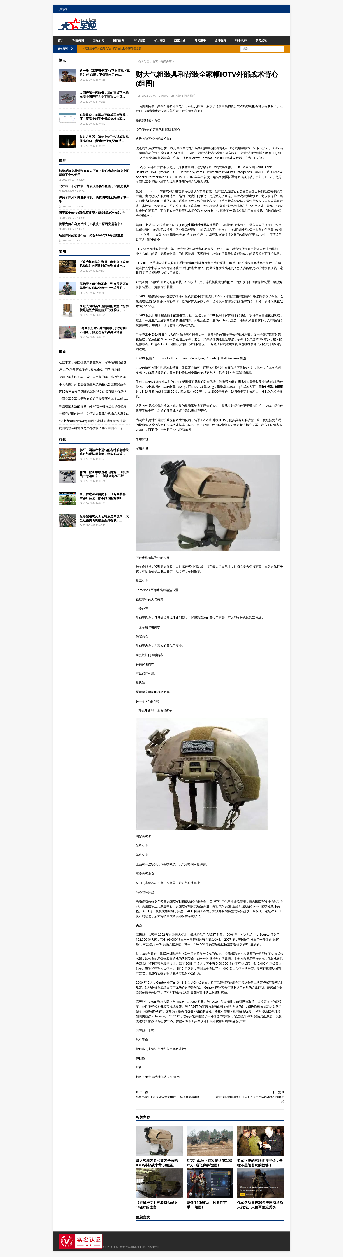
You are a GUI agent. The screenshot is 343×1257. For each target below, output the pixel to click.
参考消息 (270, 40)
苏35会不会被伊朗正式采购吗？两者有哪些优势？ (93, 392)
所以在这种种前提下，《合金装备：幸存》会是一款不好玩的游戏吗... (104, 496)
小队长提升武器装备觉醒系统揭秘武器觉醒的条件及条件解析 (100, 384)
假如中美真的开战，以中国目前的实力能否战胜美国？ (95, 377)
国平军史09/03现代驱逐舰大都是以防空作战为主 (92, 213)
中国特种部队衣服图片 (163, 1077)
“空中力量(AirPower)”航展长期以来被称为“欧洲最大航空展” (99, 421)
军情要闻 (79, 40)
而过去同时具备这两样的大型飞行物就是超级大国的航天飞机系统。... (104, 308)
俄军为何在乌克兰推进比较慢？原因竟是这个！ (91, 224)
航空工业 (185, 40)
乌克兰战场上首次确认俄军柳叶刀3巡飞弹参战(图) (209, 1163)
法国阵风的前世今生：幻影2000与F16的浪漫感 (91, 235)
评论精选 (142, 40)
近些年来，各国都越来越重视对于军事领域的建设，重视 (97, 363)
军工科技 (164, 40)
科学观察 (249, 40)
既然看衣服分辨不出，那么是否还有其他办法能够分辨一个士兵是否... (104, 286)
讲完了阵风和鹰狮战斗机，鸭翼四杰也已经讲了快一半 (94, 200)
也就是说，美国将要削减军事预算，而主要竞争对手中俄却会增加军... (104, 117)
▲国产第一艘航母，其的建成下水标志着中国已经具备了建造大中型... (104, 95)
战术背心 (174, 130)
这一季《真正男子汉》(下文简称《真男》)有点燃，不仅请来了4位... (105, 73)
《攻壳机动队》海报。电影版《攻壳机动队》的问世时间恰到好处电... (104, 264)
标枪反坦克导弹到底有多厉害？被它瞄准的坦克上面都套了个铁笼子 (94, 173)
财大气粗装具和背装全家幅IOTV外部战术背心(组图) (157, 1163)
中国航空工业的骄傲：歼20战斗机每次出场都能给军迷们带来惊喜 (103, 406)
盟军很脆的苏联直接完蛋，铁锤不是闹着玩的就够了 (260, 1163)
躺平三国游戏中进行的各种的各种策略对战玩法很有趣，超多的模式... (104, 452)
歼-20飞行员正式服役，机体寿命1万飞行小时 (89, 370)
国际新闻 (100, 40)
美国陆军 (228, 177)
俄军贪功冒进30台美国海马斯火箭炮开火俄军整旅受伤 (260, 1205)
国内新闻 (121, 40)
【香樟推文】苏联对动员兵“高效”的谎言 (157, 1205)
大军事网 (62, 9)
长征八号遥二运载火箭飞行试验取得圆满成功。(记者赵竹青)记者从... (104, 139)
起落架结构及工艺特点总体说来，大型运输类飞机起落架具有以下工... (104, 518)
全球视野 (227, 40)
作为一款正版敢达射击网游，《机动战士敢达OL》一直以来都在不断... (104, 474)
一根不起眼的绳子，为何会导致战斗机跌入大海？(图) (95, 413)
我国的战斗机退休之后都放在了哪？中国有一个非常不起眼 (98, 428)
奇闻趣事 (206, 40)
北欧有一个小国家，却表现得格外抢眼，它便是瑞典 (94, 186)
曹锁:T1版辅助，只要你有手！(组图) (207, 1205)
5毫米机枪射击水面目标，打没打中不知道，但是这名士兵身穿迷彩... (103, 330)
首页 (61, 40)
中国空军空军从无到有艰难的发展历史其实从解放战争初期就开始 (103, 399)
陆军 (151, 106)
